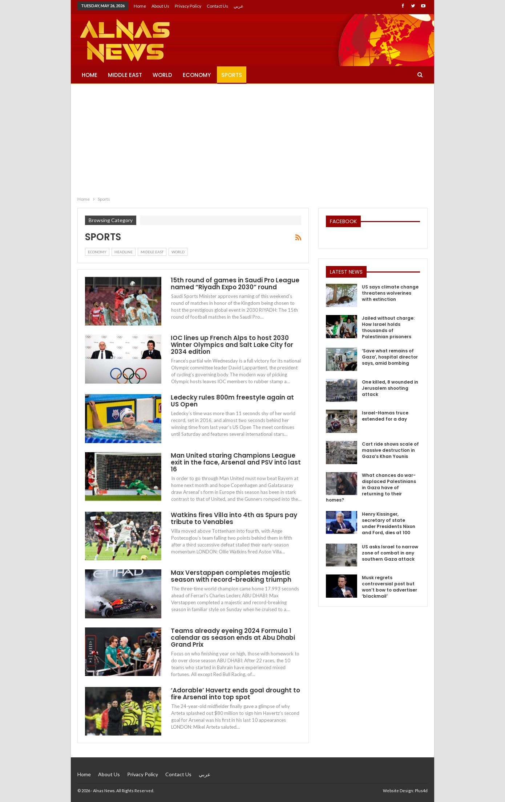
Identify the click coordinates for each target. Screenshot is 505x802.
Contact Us (217, 6)
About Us (160, 6)
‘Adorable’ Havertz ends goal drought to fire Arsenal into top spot (235, 693)
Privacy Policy (188, 6)
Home (140, 6)
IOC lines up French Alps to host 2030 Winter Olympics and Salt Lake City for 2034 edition (232, 345)
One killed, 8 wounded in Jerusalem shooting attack (390, 388)
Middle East (125, 75)
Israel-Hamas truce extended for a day (385, 416)
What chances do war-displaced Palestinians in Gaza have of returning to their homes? (371, 487)
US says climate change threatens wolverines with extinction (390, 293)
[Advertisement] (252, 138)
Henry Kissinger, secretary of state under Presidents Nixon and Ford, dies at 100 (388, 523)
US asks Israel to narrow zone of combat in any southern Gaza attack (390, 553)
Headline (123, 252)
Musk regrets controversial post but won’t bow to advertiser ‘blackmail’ (389, 586)
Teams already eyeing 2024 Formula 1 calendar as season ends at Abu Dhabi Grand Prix (233, 637)
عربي (238, 6)
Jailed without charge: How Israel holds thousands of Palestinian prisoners (388, 327)
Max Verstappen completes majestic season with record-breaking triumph (231, 576)
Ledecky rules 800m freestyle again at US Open (232, 401)
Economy (197, 75)
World (162, 75)
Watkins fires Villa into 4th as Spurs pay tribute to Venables (234, 518)
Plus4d (421, 790)
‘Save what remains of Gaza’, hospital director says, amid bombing (390, 357)
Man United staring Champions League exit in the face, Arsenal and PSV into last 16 (236, 462)
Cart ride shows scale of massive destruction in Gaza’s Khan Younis (390, 450)
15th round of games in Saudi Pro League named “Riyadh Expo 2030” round (235, 283)
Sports (231, 75)
